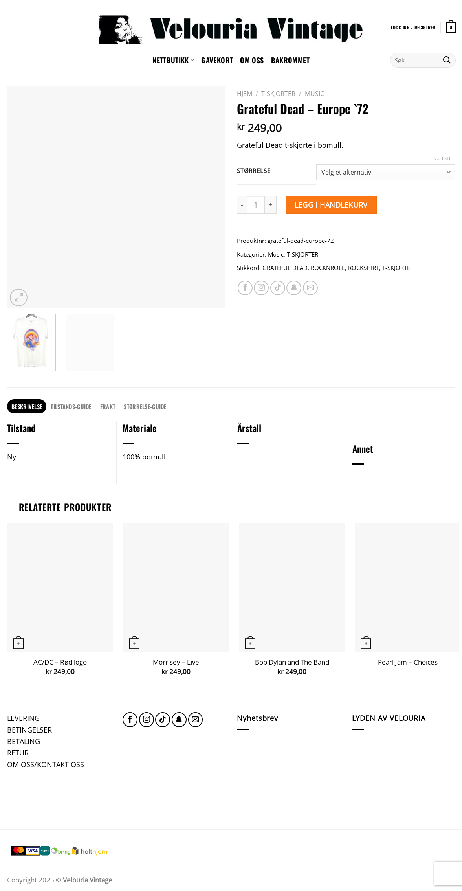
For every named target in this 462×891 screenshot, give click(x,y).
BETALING (23, 741)
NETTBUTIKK (173, 60)
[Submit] (447, 60)
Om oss (252, 60)
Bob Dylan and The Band (292, 662)
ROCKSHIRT (363, 268)
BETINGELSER (29, 730)
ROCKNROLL (328, 268)
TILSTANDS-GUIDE (71, 406)
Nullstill (444, 158)
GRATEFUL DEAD (285, 268)
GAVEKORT (217, 60)
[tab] (26, 406)
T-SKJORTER (278, 93)
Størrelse (253, 171)
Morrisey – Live (176, 662)
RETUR (18, 752)
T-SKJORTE (396, 268)
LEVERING (23, 718)
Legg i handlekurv (331, 204)
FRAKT (107, 406)
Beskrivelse (26, 406)
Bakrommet (290, 60)
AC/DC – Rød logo (60, 662)
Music (314, 93)
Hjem (244, 93)
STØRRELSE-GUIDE (145, 406)
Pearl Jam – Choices (408, 662)
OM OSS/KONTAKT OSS (45, 764)
